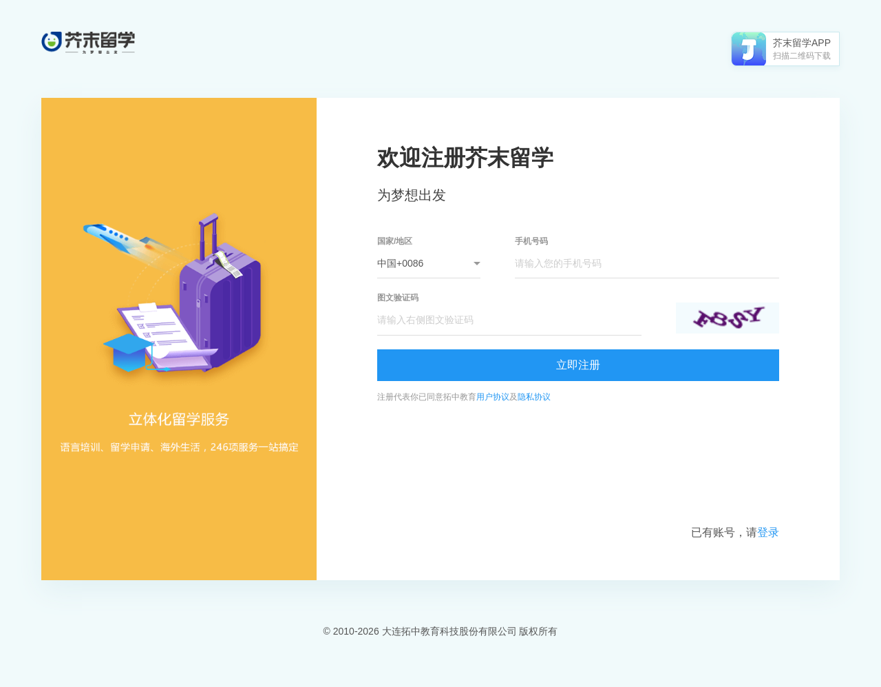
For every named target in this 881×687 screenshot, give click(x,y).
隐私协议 (534, 397)
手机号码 (531, 241)
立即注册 (578, 365)
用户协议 (492, 397)
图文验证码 (397, 298)
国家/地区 (394, 241)
